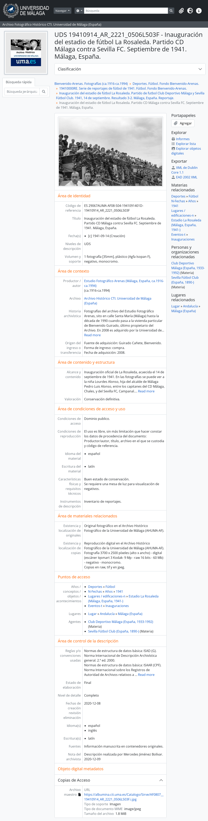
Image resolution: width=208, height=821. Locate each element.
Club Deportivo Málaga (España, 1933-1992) (120, 622)
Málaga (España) (130, 614)
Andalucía (107, 614)
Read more (92, 335)
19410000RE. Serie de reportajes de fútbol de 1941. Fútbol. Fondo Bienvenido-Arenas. (123, 88)
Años (109, 591)
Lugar (92, 614)
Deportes (95, 586)
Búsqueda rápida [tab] (19, 82)
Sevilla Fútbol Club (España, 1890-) (113, 631)
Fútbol (110, 586)
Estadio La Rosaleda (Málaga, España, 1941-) (186, 225)
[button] (181, 10)
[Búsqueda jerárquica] (22, 91)
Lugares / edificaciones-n (106, 596)
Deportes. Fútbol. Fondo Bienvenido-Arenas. (166, 83)
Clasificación (69, 69)
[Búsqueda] (126, 11)
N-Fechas (95, 591)
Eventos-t (95, 606)
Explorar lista (183, 144)
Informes (180, 139)
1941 (119, 591)
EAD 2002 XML (184, 177)
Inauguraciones (117, 606)
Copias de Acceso (74, 780)
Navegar (61, 11)
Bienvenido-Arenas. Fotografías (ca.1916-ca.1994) (91, 83)
